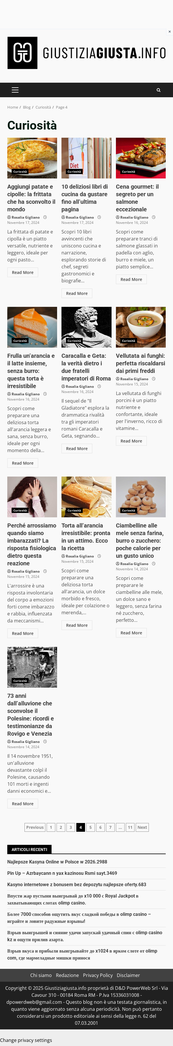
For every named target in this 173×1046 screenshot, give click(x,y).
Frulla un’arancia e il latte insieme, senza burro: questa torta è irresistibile (32, 327)
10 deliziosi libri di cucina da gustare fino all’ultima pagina (86, 158)
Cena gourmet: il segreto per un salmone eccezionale (141, 158)
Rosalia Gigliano (26, 217)
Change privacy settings (26, 1040)
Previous (35, 827)
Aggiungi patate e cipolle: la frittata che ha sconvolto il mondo (32, 158)
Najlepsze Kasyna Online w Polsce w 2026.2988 (57, 862)
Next (142, 827)
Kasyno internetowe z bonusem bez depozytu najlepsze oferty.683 (76, 884)
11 (130, 827)
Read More (22, 272)
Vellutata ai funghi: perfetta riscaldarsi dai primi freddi (141, 327)
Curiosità (20, 171)
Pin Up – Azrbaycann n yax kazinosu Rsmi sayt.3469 (62, 873)
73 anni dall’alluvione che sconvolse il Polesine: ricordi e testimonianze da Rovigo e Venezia (32, 667)
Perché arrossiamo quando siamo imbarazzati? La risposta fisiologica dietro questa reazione (32, 497)
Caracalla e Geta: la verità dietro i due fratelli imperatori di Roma (86, 327)
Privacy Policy (98, 975)
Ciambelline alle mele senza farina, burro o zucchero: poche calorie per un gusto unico (141, 497)
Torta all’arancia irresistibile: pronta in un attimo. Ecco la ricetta (86, 497)
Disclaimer (128, 975)
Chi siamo (41, 975)
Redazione (67, 975)
